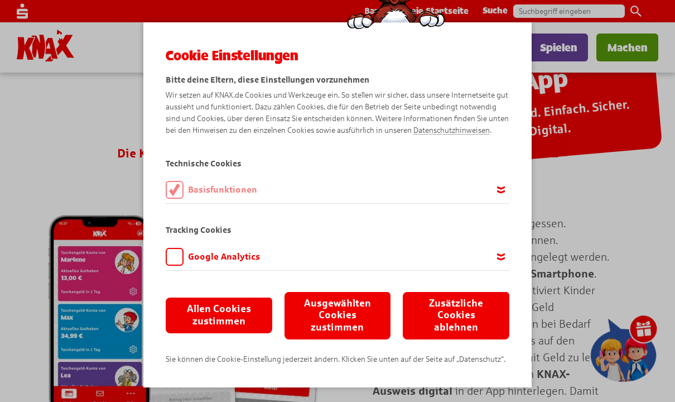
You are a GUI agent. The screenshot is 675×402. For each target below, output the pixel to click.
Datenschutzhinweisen (451, 130)
